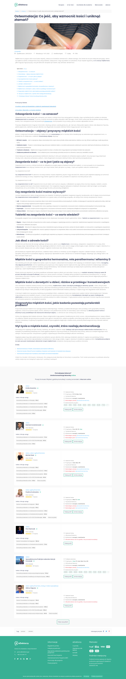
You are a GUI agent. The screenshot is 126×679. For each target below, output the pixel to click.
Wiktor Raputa (31, 588)
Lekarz (27, 386)
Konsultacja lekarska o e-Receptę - (27, 400)
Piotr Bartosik (30, 529)
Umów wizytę (78, 409)
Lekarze (107, 5)
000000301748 (93, 665)
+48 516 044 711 (20, 654)
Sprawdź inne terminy (83, 400)
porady (23, 631)
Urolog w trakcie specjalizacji (49, 586)
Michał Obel (30, 455)
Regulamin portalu (53, 646)
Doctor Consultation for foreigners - (27, 504)
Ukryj (25, 68)
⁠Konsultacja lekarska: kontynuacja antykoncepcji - (32, 613)
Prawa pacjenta (52, 663)
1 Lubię (68, 53)
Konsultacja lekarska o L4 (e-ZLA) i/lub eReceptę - (31, 410)
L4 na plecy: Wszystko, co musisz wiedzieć (28, 110)
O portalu (75, 646)
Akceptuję (86, 676)
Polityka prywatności (54, 648)
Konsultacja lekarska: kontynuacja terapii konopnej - (32, 573)
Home (17, 11)
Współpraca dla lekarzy (77, 649)
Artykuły (23, 11)
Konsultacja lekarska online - (26, 413)
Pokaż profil (68, 409)
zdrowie (31, 631)
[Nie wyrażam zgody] (124, 676)
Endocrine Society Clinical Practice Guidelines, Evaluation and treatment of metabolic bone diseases (44, 351)
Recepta (61, 5)
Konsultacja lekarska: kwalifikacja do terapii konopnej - (33, 576)
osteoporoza (48, 121)
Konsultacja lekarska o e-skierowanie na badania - (32, 403)
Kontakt (75, 652)
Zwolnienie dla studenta (84, 5)
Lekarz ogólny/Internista (37, 453)
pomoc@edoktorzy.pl (21, 652)
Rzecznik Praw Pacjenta (55, 655)
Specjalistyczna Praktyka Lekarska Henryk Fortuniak (40, 560)
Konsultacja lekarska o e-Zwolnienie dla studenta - (32, 406)
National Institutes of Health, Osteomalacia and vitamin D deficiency (35, 348)
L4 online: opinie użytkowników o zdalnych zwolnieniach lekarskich (35, 106)
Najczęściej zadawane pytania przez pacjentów (59, 651)
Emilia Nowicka (31, 388)
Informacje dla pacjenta (55, 660)
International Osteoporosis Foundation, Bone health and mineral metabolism (37, 353)
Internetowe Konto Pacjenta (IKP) (58, 658)
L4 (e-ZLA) (70, 5)
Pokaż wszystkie (41, 480)
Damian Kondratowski (33, 425)
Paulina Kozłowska (32, 492)
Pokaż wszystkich (63, 622)
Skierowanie (98, 5)
